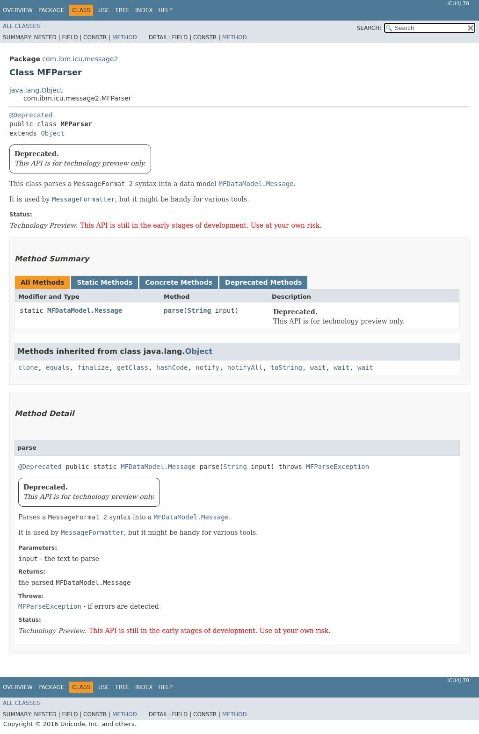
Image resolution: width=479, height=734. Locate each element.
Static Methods (104, 282)
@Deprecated (31, 115)
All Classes (21, 26)
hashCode (172, 367)
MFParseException (337, 466)
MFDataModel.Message (84, 310)
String (199, 310)
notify (207, 367)
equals (58, 367)
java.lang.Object (36, 90)
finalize (93, 367)
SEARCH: (369, 28)
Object (53, 133)
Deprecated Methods (263, 282)
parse (173, 310)
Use (103, 10)
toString (286, 367)
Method (124, 37)
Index (144, 10)
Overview (18, 10)
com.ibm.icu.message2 (80, 59)
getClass (132, 367)
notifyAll (245, 367)
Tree (122, 10)
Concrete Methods (178, 282)
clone (28, 367)
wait (318, 367)
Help (165, 10)
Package (51, 10)
